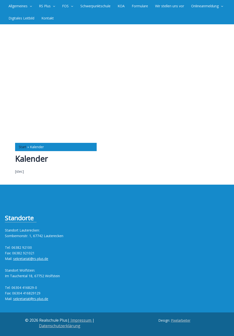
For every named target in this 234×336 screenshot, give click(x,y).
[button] (29, 6)
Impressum (81, 320)
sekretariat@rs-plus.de (30, 258)
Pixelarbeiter (180, 320)
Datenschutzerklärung (59, 325)
